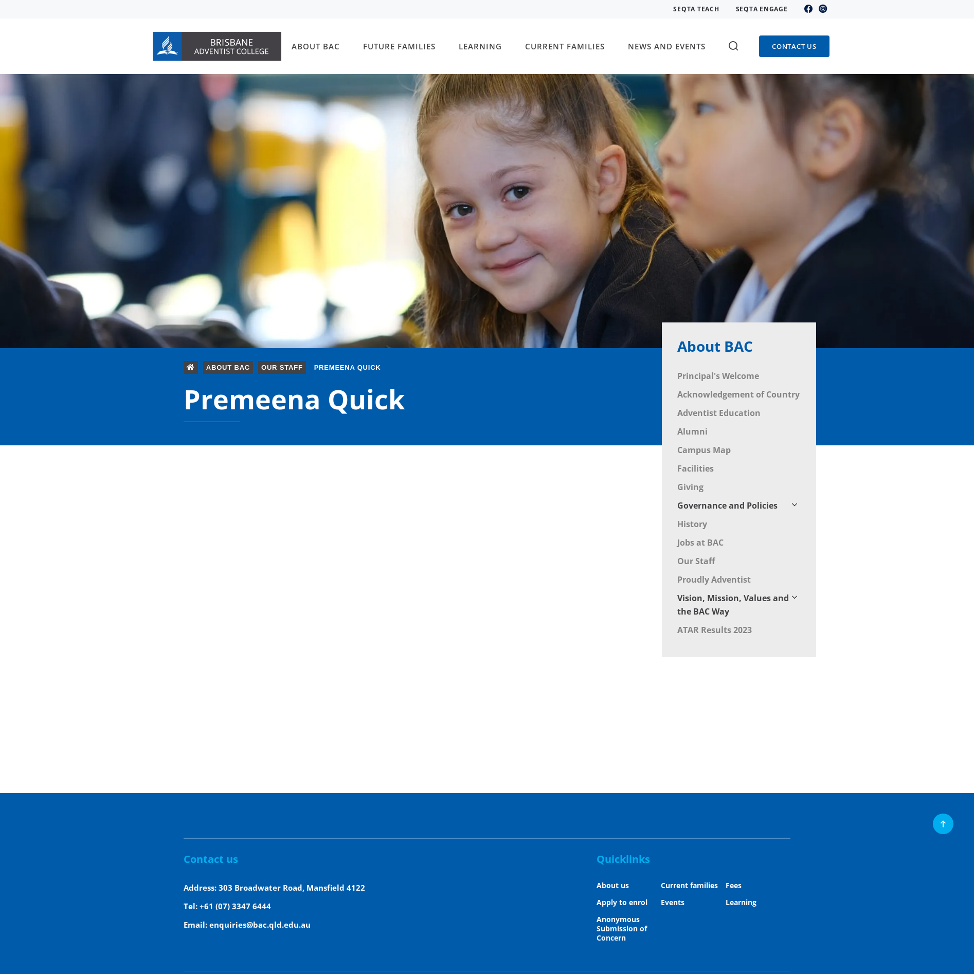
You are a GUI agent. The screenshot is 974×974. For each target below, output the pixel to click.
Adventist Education (719, 413)
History (692, 524)
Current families (689, 885)
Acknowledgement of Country (738, 394)
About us (613, 885)
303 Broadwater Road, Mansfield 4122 (292, 887)
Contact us (794, 46)
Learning (741, 902)
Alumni (692, 431)
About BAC (715, 346)
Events (672, 902)
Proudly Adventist (714, 579)
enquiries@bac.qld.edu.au (260, 924)
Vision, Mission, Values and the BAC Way (733, 604)
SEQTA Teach (696, 9)
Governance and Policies (727, 505)
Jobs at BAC (700, 542)
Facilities (695, 468)
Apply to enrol (622, 902)
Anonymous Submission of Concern (622, 928)
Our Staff (696, 561)
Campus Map (704, 450)
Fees (734, 885)
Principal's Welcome (718, 376)
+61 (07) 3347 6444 (235, 906)
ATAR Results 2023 (714, 630)
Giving (690, 487)
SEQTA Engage (762, 9)
